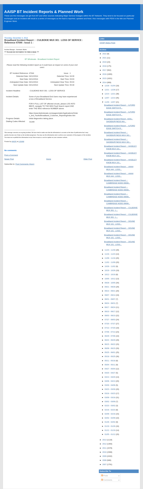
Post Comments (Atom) (25, 164)
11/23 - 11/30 (110, 250)
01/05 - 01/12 (110, 434)
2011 (104, 448)
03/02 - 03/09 (110, 401)
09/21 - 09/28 (110, 287)
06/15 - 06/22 (110, 344)
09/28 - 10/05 (110, 283)
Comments (106, 480)
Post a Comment (11, 155)
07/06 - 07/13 (110, 332)
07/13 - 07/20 (110, 328)
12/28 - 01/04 (110, 86)
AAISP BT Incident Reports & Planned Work (43, 12)
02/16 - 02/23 (110, 410)
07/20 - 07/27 (110, 324)
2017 (104, 70)
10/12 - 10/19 (110, 274)
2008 (104, 460)
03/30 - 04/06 (110, 385)
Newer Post (9, 159)
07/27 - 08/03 (110, 320)
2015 (104, 78)
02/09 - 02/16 (110, 414)
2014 (104, 82)
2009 (104, 456)
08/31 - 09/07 (110, 299)
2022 (104, 54)
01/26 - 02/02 (110, 422)
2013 (104, 440)
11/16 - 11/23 (110, 254)
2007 (104, 464)
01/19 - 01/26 (110, 426)
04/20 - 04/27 (110, 373)
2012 (104, 444)
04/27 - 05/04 (110, 369)
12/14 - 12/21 (110, 94)
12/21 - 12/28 (110, 90)
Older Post (88, 159)
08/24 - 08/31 (110, 303)
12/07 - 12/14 (110, 98)
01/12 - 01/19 (110, 430)
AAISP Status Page (107, 43)
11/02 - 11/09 (110, 262)
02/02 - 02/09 (110, 418)
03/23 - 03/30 (110, 389)
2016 (104, 74)
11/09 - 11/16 (110, 258)
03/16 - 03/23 (110, 393)
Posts (104, 476)
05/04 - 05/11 (110, 365)
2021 (104, 58)
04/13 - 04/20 (110, 377)
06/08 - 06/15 (110, 348)
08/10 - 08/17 (110, 311)
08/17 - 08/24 (110, 307)
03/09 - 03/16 (110, 397)
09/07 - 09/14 (110, 295)
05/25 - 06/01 (110, 352)
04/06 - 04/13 (110, 381)
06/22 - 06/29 (110, 340)
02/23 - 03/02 (110, 406)
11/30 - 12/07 (110, 102)
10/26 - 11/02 (110, 266)
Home (48, 159)
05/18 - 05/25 (110, 356)
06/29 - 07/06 (110, 336)
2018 (104, 66)
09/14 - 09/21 (110, 291)
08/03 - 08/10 (110, 315)
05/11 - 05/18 (110, 361)
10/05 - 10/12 (110, 279)
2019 (104, 62)
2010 (104, 452)
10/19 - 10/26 (110, 270)
